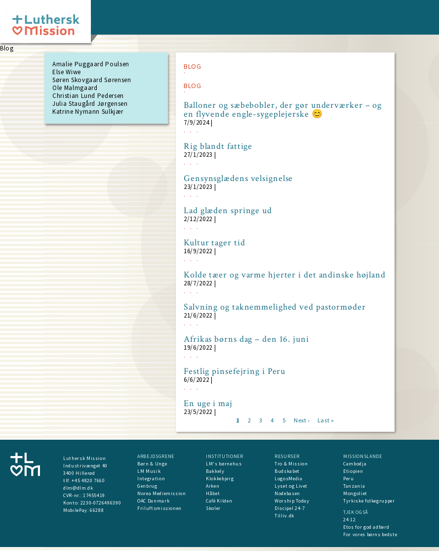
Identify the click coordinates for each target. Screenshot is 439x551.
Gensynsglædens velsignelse (238, 178)
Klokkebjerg (220, 478)
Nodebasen (287, 493)
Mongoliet (355, 493)
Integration (151, 478)
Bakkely (215, 471)
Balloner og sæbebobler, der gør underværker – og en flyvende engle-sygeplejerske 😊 (283, 110)
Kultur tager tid (214, 242)
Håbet (213, 493)
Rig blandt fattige (218, 146)
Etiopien (353, 471)
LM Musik (148, 471)
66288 (97, 510)
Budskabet (287, 471)
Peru (348, 478)
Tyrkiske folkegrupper (369, 501)
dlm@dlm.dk (78, 488)
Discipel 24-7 (290, 508)
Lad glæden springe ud (228, 210)
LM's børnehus (223, 463)
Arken (212, 486)
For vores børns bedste (370, 534)
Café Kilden (219, 501)
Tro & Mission (291, 463)
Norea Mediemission (161, 493)
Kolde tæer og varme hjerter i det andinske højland (285, 275)
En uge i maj (208, 403)
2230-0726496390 (100, 503)
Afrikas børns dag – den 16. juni (246, 339)
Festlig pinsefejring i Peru (234, 371)
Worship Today (292, 501)
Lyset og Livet (291, 486)
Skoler (213, 508)
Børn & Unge (152, 463)
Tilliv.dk (284, 515)
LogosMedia (289, 478)
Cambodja (354, 463)
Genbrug (147, 486)
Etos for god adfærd (366, 527)
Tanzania (354, 486)
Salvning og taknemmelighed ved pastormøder (275, 307)
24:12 (349, 519)
